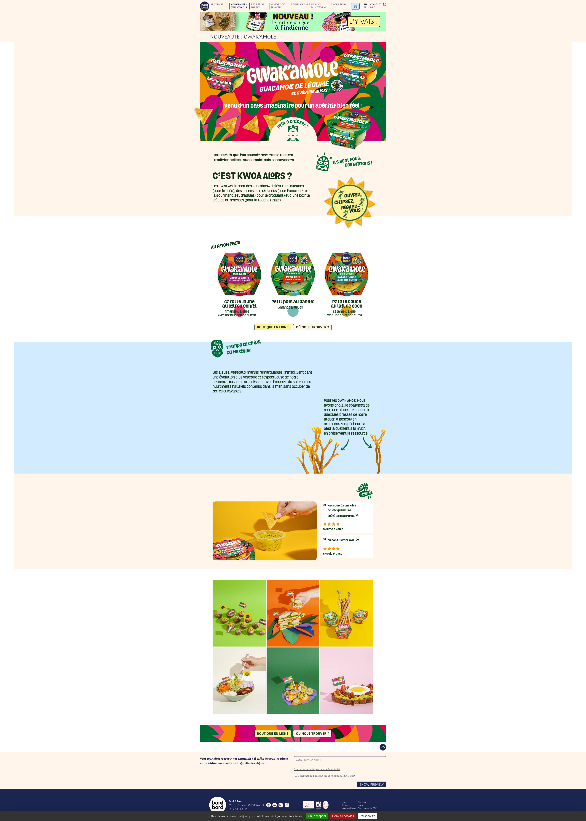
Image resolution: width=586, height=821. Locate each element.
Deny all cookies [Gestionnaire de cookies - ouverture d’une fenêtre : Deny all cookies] (343, 816)
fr (365, 7)
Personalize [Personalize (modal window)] (367, 816)
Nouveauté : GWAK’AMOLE (239, 6)
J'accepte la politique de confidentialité (326, 775)
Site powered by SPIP (367, 808)
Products (217, 4)
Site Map (362, 802)
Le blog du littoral (318, 6)
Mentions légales (349, 808)
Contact (375, 4)
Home (344, 802)
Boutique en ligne (272, 327)
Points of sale (300, 4)
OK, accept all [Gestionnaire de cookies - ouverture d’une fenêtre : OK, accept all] (317, 816)
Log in (360, 805)
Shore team (338, 4)
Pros (373, 7)
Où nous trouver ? (312, 327)
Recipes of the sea (257, 6)
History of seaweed (278, 6)
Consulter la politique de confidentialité (317, 769)
